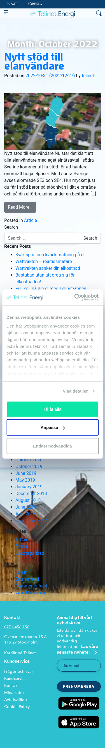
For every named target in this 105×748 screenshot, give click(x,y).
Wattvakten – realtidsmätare (43, 261)
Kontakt (11, 685)
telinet (88, 75)
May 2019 (25, 480)
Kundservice (15, 678)
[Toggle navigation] (6, 13)
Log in (21, 572)
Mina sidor (14, 692)
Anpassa (53, 427)
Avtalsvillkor (15, 699)
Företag (35, 4)
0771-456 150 (16, 627)
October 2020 (28, 459)
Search (11, 227)
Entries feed (27, 579)
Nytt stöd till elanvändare (34, 61)
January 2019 (29, 486)
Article (30, 220)
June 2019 (25, 473)
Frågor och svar (18, 671)
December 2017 (31, 520)
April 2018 (25, 514)
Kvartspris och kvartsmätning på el (49, 254)
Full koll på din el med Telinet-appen (50, 288)
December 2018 (31, 493)
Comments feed (31, 586)
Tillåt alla (53, 408)
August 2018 (28, 500)
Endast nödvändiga (52, 445)
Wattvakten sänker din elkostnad (47, 268)
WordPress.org (30, 592)
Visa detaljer (75, 391)
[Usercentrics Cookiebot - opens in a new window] (75, 297)
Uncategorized (29, 553)
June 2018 (25, 507)
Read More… (20, 207)
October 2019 (28, 466)
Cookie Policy (17, 706)
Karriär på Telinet (20, 653)
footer (21, 546)
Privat (12, 4)
